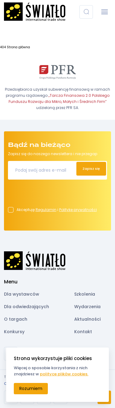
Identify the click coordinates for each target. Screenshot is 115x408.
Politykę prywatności (78, 209)
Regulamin (46, 209)
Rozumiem (30, 388)
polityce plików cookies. (64, 374)
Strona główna (18, 47)
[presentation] (54, 195)
